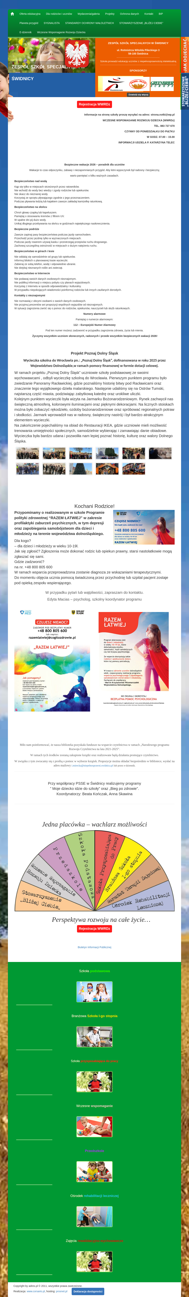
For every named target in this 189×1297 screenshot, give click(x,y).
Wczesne (94, 1106)
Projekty (110, 13)
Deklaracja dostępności (88, 1291)
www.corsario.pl (36, 1291)
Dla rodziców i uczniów (59, 13)
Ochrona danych (129, 13)
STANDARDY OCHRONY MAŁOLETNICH (89, 23)
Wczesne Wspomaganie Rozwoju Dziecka (61, 32)
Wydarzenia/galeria (89, 13)
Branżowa (94, 1016)
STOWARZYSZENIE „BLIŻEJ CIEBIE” (141, 23)
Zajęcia (94, 1241)
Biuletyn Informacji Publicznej (94, 947)
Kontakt (148, 13)
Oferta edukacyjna (30, 13)
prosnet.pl (61, 1291)
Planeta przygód (29, 23)
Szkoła (94, 971)
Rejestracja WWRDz (94, 104)
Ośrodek (94, 1196)
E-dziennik (26, 32)
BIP (161, 13)
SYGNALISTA (52, 23)
